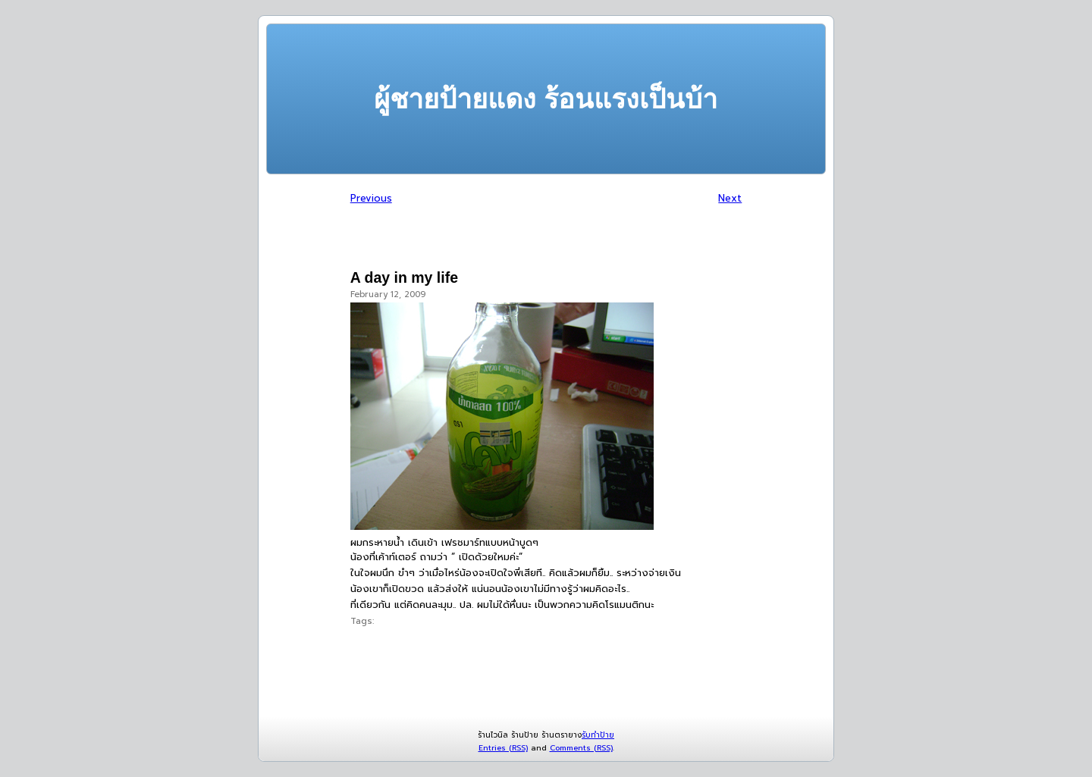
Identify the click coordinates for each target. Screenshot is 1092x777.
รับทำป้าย (598, 735)
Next (730, 198)
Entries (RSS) (503, 748)
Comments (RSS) (581, 748)
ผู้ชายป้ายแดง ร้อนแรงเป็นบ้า (545, 98)
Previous (371, 198)
